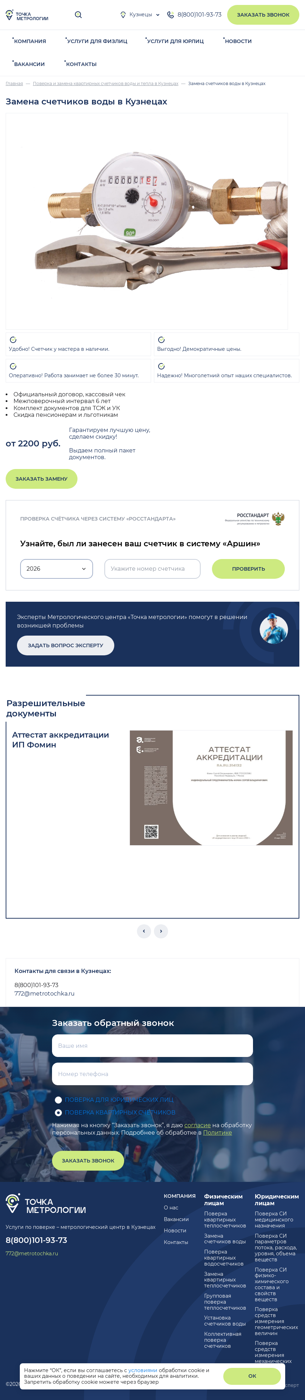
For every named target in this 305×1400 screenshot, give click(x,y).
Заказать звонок (263, 15)
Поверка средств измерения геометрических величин (276, 1321)
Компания (30, 41)
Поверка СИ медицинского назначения (274, 1219)
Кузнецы (136, 14)
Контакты (81, 64)
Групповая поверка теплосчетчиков (225, 1302)
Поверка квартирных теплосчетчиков (225, 1219)
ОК (252, 1376)
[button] (144, 931)
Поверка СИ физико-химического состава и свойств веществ (272, 1285)
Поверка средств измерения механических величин (273, 1355)
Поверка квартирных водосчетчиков (224, 1258)
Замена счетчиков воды (225, 1239)
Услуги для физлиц (97, 41)
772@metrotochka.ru (45, 993)
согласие (197, 1125)
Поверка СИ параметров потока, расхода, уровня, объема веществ (276, 1248)
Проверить (248, 569)
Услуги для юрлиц (175, 41)
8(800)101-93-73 (193, 15)
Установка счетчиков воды (225, 1321)
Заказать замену (42, 479)
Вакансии (29, 64)
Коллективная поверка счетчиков (222, 1340)
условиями (143, 1370)
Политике (217, 1132)
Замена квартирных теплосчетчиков (225, 1280)
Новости (238, 41)
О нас (171, 1207)
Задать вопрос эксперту (65, 645)
